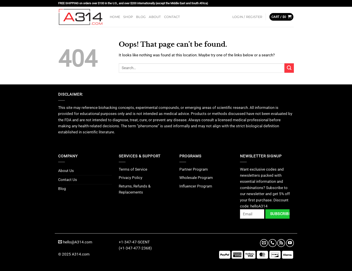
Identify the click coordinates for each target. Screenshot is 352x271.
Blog (141, 17)
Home (115, 17)
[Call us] (272, 243)
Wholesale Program (196, 177)
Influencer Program (195, 186)
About (155, 17)
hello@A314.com (75, 242)
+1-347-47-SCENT (134, 242)
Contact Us (67, 179)
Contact (172, 17)
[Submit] (289, 68)
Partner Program (193, 169)
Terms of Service (133, 169)
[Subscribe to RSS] (281, 243)
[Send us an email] (264, 243)
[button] (247, 17)
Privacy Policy (130, 177)
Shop (128, 17)
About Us (66, 170)
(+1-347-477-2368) (135, 248)
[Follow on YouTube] (290, 243)
